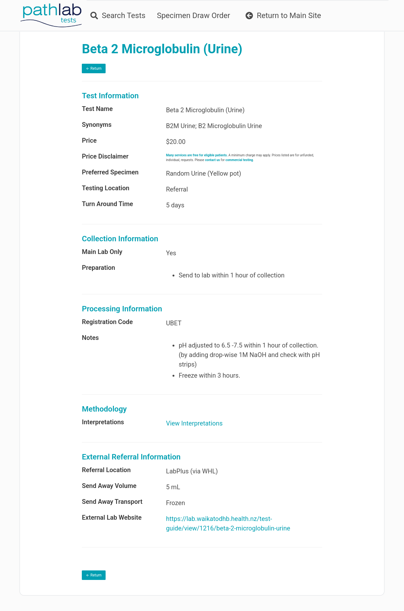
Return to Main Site (283, 15)
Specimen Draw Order (193, 15)
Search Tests (118, 15)
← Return (93, 68)
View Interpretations (194, 423)
